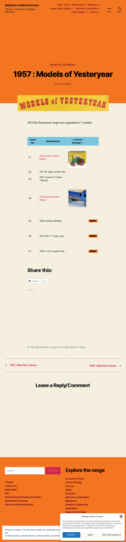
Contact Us (11, 486)
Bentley (46, 347)
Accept (71, 535)
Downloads (11, 489)
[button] (121, 516)
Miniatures (93, 4)
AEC (33, 347)
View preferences (111, 535)
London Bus (64, 347)
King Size (70, 493)
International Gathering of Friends (23, 497)
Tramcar (83, 347)
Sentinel (74, 347)
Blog (60, 4)
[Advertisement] (63, 45)
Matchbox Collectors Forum (23, 5)
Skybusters (71, 508)
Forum (67, 4)
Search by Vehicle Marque (19, 504)
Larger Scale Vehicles (60, 8)
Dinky (68, 490)
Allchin (39, 347)
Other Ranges (78, 12)
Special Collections (75, 512)
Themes (94, 12)
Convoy (69, 486)
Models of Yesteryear (63, 65)
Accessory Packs (74, 479)
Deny (90, 535)
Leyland (54, 347)
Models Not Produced (16, 501)
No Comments (64, 84)
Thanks (9, 482)
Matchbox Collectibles (87, 8)
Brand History (79, 4)
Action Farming (73, 482)
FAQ (7, 493)
